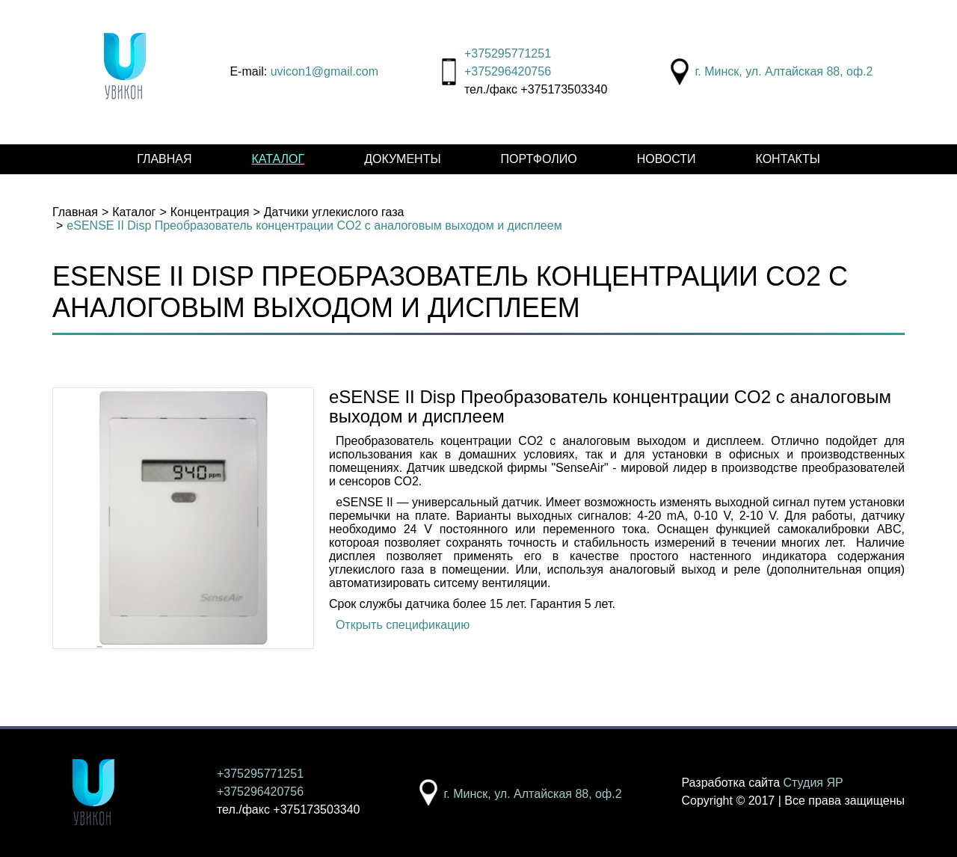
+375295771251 (507, 53)
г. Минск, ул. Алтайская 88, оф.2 (784, 71)
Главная (164, 159)
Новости (666, 159)
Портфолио (539, 159)
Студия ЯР (813, 782)
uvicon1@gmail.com (324, 71)
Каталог (278, 159)
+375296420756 (507, 71)
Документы (402, 159)
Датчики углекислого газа (334, 212)
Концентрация (210, 212)
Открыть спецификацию (403, 624)
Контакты (788, 159)
